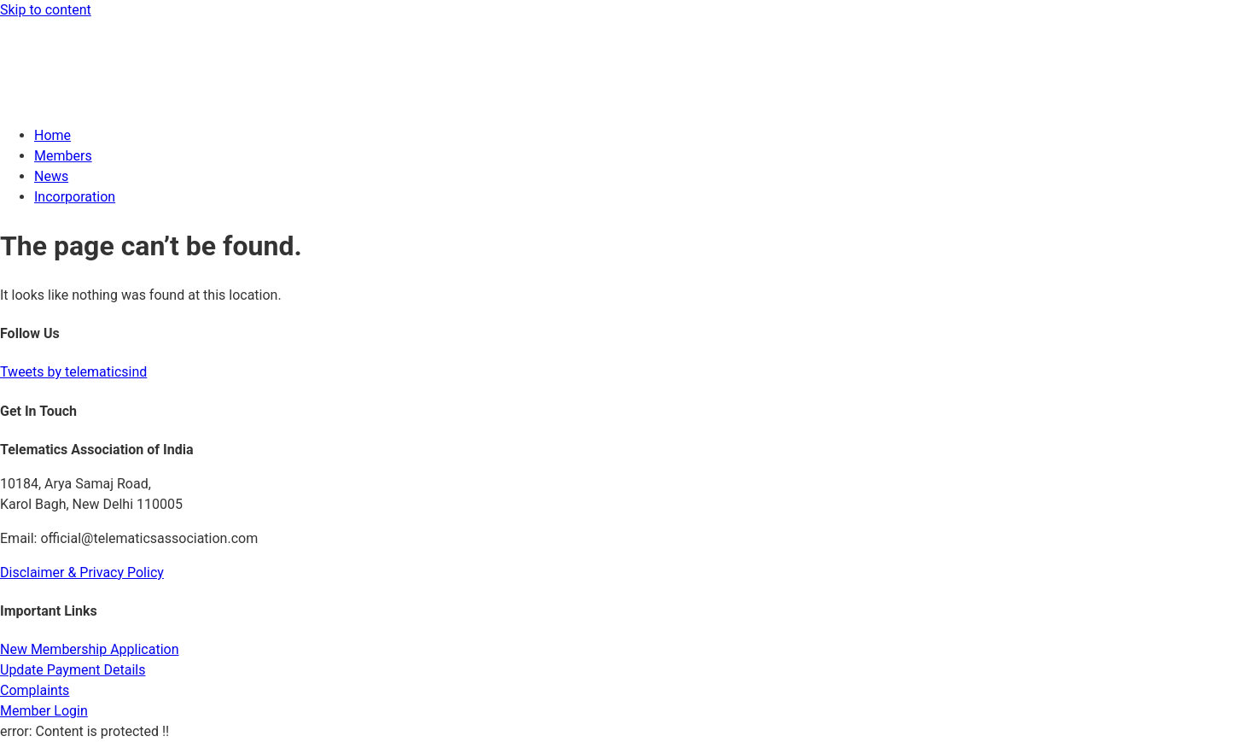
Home (52, 135)
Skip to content (45, 10)
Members (63, 156)
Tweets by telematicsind (73, 372)
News (51, 176)
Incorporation (74, 197)
